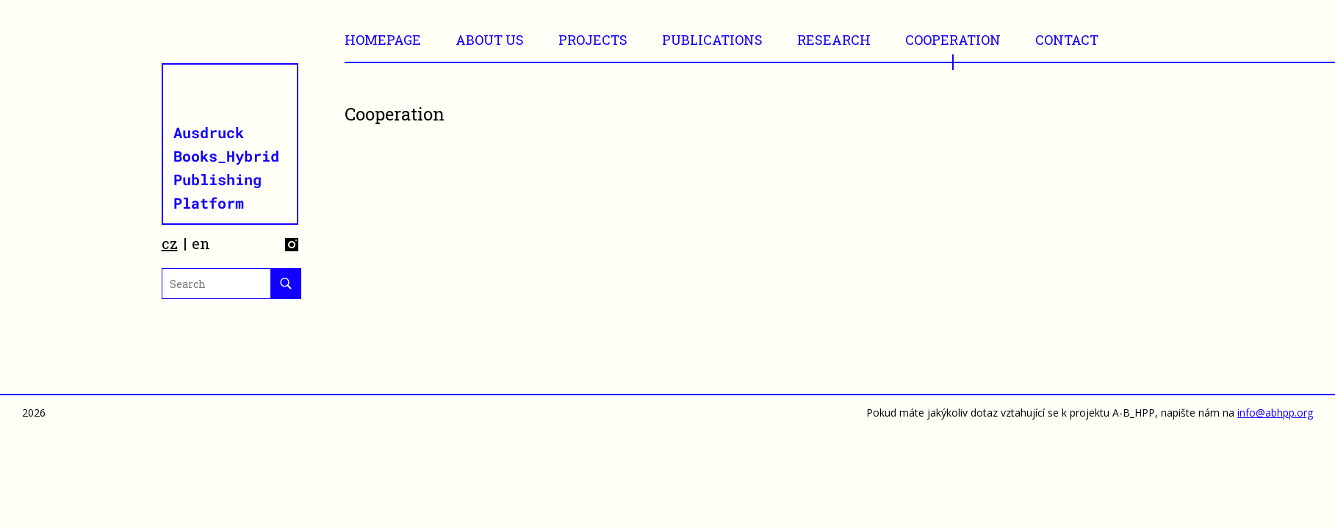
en (201, 243)
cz (170, 243)
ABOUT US (490, 39)
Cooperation (953, 39)
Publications (712, 39)
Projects (592, 39)
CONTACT (1066, 39)
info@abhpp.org (1275, 413)
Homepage (383, 39)
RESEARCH (834, 39)
